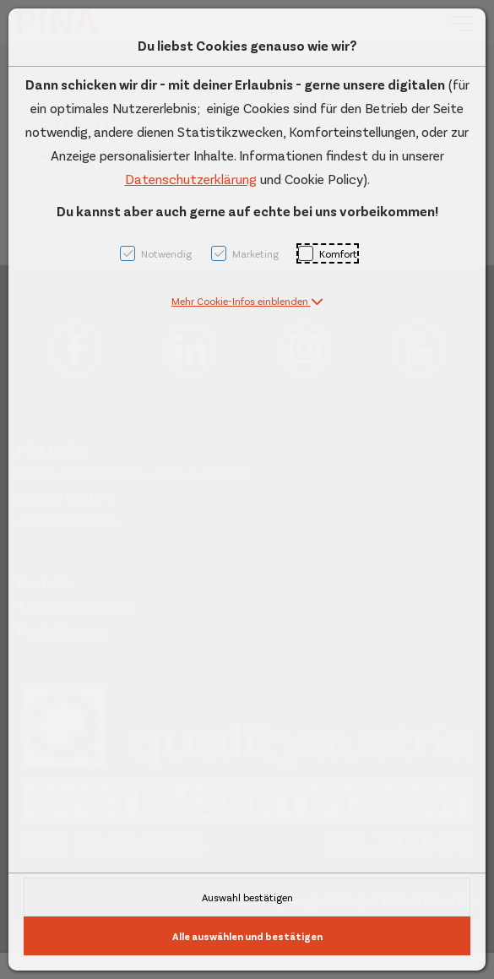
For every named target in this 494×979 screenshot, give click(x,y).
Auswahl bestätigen (247, 897)
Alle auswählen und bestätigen (247, 936)
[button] (247, 300)
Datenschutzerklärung (191, 179)
